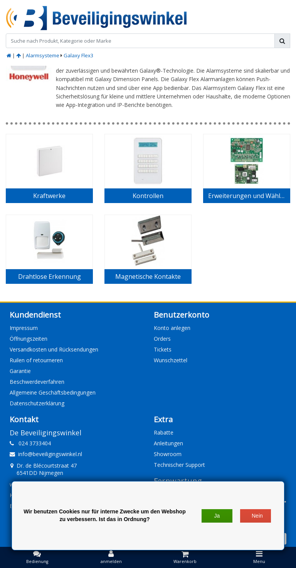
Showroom (168, 454)
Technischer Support (179, 464)
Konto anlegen (172, 327)
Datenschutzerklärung (37, 403)
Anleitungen (168, 443)
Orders (162, 338)
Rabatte (163, 432)
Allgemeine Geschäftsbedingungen (53, 392)
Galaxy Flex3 (78, 55)
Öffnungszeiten (28, 338)
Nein (257, 516)
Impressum (24, 327)
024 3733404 (30, 443)
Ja (217, 516)
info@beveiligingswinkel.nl (46, 454)
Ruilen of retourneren (36, 360)
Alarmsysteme (42, 55)
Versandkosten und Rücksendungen (54, 349)
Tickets (163, 349)
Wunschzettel (170, 360)
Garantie (20, 371)
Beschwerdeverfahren (37, 381)
